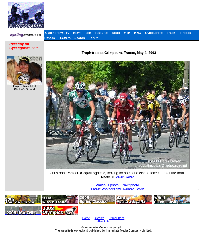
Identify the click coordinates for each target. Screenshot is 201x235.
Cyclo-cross (154, 32)
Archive (99, 218)
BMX (137, 32)
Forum (93, 38)
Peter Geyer (124, 177)
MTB (127, 32)
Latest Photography (106, 189)
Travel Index (117, 218)
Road (116, 32)
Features (101, 32)
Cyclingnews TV (57, 32)
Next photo (130, 185)
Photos (185, 32)
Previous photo (107, 185)
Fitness (49, 38)
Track (171, 32)
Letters (65, 38)
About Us (103, 221)
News (77, 32)
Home (86, 218)
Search (79, 38)
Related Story (133, 189)
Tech (87, 32)
